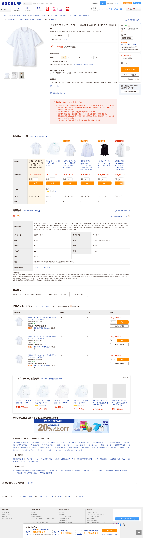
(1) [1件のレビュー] (55, 191)
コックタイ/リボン (59, 447)
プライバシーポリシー (66, 516)
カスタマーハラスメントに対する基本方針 (42, 519)
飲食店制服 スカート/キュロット (79, 442)
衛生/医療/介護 (33, 461)
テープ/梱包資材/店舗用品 (21, 470)
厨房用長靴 (85, 447)
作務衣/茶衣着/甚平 (114, 442)
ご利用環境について (65, 518)
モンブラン (54, 20)
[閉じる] (119, 524)
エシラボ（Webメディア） (94, 520)
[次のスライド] (129, 394)
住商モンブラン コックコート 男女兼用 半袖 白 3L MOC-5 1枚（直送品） (42, 318)
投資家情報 (35, 514)
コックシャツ (93, 445)
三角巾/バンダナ (44, 447)
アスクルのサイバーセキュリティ (41, 522)
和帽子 (34, 447)
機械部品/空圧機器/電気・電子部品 (116, 470)
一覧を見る (30, 483)
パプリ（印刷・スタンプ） (94, 516)
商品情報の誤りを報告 (32, 211)
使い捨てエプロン (28, 450)
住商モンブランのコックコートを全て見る (31, 20)
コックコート (53, 15)
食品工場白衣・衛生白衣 (99, 447)
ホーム (4, 15)
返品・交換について (8, 518)
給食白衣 (113, 447)
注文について (6, 512)
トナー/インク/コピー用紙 (44, 459)
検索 (103, 3)
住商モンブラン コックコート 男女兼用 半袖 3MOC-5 (74, 15)
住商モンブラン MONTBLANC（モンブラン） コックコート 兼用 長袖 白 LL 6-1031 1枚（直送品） (121, 165)
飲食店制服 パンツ (98, 442)
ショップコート (81, 445)
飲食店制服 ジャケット (20, 442)
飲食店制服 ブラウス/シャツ (56, 442)
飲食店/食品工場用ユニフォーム (38, 15)
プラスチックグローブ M (46, 496)
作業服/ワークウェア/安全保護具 (18, 15)
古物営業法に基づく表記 (66, 523)
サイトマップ (62, 512)
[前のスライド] (13, 394)
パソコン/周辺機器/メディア (64, 459)
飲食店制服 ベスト (38, 442)
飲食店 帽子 (24, 447)
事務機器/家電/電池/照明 (84, 459)
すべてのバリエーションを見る (84, 64)
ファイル (29, 459)
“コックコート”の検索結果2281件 (52, 379)
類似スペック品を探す (38, 136)
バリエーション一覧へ (42, 306)
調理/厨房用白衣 (120, 445)
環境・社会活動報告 (37, 516)
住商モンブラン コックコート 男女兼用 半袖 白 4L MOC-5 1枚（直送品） (42, 337)
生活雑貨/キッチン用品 (117, 459)
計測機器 (77, 470)
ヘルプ (120, 3)
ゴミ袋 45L (60, 496)
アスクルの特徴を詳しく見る (109, 534)
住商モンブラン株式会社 (128, 44)
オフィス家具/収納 (101, 459)
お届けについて (7, 514)
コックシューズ (73, 447)
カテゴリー (5, 10)
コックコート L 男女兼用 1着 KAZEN (53, 163)
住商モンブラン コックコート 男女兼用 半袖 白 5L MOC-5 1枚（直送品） (42, 356)
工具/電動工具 (52, 470)
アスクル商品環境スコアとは (119, 216)
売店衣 (122, 447)
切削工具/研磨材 (66, 470)
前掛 (58, 445)
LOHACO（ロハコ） (92, 512)
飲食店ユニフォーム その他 (73, 450)
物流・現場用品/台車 (38, 470)
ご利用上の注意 (64, 520)
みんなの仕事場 (92, 518)
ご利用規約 (63, 514)
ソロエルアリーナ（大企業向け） (96, 514)
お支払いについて (7, 516)
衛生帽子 (41, 450)
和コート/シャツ (106, 445)
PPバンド (71, 496)
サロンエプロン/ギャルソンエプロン (42, 445)
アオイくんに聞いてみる (127, 519)
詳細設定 (95, 3)
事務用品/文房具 (18, 459)
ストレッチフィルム (28, 496)
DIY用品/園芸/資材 (46, 473)
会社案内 (34, 512)
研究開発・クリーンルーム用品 (93, 470)
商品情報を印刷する (133, 20)
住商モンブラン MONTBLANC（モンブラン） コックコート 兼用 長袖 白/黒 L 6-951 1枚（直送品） (87, 165)
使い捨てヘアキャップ (54, 450)
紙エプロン (82, 496)
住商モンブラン (12, 20)
